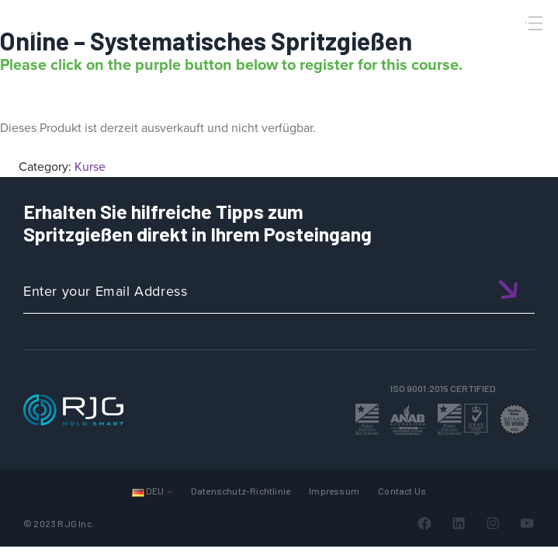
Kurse (90, 166)
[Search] (513, 49)
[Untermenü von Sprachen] (169, 491)
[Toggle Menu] (533, 23)
